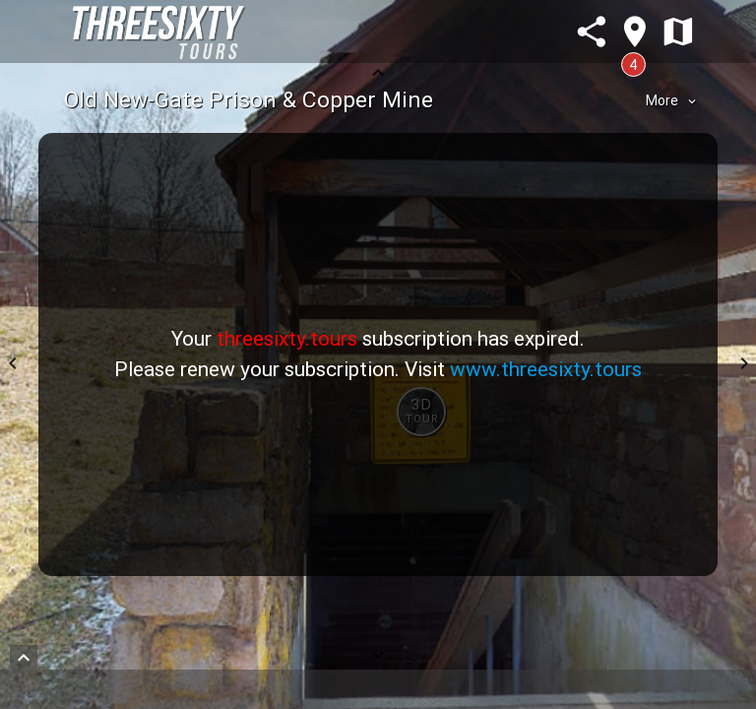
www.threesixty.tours (546, 369)
